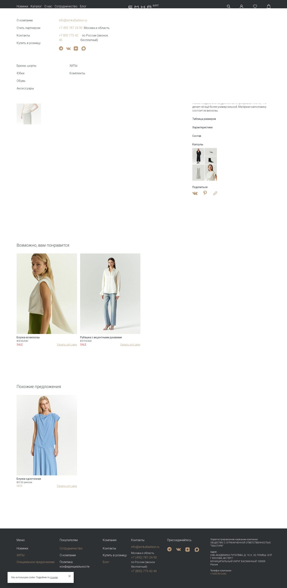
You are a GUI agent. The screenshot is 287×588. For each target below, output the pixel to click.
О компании (68, 555)
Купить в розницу (115, 555)
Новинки (22, 6)
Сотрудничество (66, 6)
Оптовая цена (202, 70)
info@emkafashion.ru (145, 547)
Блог (83, 6)
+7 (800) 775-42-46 (144, 571)
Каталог (36, 6)
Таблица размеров (204, 118)
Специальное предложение (36, 562)
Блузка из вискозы (28, 337)
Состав (196, 135)
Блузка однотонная (29, 478)
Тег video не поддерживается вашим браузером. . (29, 50)
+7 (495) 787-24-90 (144, 557)
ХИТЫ (20, 555)
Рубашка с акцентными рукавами (101, 337)
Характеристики (202, 127)
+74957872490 (218, 573)
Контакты (109, 548)
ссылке (54, 577)
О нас (48, 6)
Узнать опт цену (67, 344)
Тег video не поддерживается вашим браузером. (114, 80)
